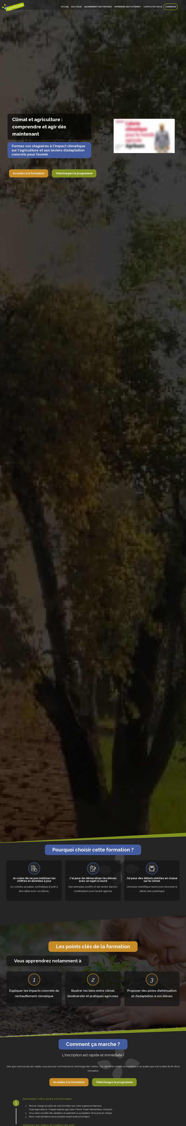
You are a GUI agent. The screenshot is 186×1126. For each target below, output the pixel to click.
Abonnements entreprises (98, 7)
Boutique (76, 7)
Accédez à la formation (28, 173)
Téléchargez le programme (74, 173)
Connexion (170, 7)
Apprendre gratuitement (127, 7)
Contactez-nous (153, 7)
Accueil (65, 7)
